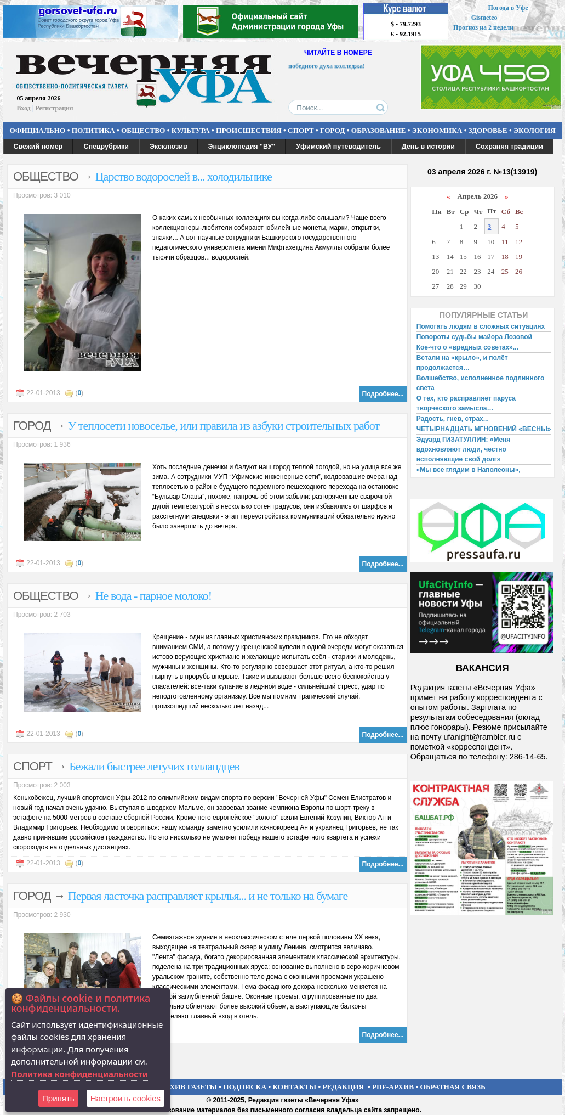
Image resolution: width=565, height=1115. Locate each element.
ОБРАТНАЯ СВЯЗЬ (453, 1087)
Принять (58, 1098)
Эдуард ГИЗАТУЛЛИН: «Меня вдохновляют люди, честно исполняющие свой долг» (463, 449)
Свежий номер (38, 146)
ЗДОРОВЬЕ (488, 130)
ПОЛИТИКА (93, 130)
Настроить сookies (125, 1098)
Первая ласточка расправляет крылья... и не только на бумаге (207, 896)
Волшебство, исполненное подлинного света (480, 383)
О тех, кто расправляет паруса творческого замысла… (466, 403)
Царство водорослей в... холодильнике (183, 176)
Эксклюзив (168, 146)
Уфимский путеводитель (338, 146)
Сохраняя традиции (509, 146)
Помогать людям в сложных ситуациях (480, 326)
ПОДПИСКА (244, 1087)
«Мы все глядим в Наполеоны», (468, 470)
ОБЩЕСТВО (143, 130)
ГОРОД (332, 130)
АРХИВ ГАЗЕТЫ (188, 1087)
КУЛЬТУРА (191, 130)
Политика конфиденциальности (79, 1073)
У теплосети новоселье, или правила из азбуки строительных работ (223, 425)
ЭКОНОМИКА (437, 130)
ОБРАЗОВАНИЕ (378, 130)
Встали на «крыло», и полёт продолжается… (462, 362)
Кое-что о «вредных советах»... (467, 347)
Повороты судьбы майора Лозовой (474, 337)
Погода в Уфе (508, 8)
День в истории (428, 146)
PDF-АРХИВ (393, 1087)
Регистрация (54, 108)
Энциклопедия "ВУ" (242, 146)
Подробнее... (383, 394)
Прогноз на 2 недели (483, 27)
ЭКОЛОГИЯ (534, 130)
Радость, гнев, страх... (452, 419)
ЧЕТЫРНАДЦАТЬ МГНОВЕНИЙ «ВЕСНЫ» (483, 429)
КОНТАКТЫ (295, 1087)
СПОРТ (301, 130)
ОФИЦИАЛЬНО (37, 130)
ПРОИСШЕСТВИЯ (249, 130)
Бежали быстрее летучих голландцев (154, 766)
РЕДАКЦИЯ (343, 1087)
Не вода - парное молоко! (153, 595)
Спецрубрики (106, 146)
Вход (24, 108)
